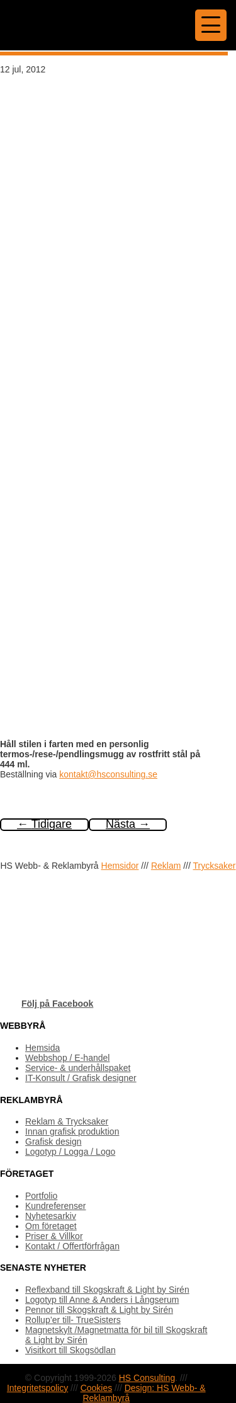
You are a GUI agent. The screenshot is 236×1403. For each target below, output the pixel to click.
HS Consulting (147, 1378)
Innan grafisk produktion (72, 1131)
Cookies (97, 1388)
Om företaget (51, 1226)
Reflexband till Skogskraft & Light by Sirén (107, 1290)
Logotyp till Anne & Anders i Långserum (102, 1300)
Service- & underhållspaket (77, 1068)
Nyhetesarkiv (50, 1216)
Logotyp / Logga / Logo (70, 1152)
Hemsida (42, 1048)
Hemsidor (120, 866)
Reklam (166, 866)
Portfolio (41, 1196)
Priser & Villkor (54, 1236)
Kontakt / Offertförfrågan (72, 1246)
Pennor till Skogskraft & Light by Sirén (99, 1310)
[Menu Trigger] (211, 25)
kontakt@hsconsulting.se (108, 774)
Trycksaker (214, 866)
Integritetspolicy (37, 1388)
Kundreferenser (55, 1206)
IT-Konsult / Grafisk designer (81, 1078)
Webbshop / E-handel (67, 1058)
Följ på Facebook (57, 1004)
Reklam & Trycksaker (66, 1121)
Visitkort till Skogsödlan (70, 1350)
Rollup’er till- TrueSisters (73, 1320)
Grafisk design (53, 1142)
